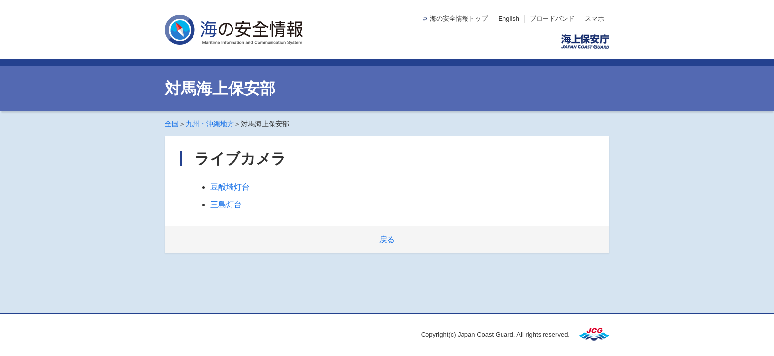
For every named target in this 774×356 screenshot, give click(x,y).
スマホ (594, 18)
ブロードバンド (552, 18)
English (508, 18)
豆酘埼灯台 (230, 187)
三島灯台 (226, 204)
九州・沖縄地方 (210, 124)
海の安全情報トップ (459, 18)
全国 (172, 124)
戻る (387, 239)
